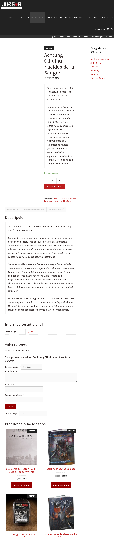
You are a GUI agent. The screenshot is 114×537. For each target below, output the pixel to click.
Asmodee (56, 198)
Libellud (94, 66)
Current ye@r (12, 413)
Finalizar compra (97, 37)
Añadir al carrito (54, 186)
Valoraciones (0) (56, 209)
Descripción (13, 209)
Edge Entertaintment (69, 198)
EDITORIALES (99, 29)
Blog (68, 37)
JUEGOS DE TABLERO (19, 17)
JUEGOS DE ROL (37, 17)
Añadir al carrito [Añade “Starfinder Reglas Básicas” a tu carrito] (61, 485)
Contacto (109, 37)
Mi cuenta (76, 37)
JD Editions (95, 63)
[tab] (13, 209)
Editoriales (48, 201)
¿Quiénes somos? (57, 37)
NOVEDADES (107, 17)
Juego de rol (31, 331)
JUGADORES (94, 17)
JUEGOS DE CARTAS (54, 17)
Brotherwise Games (99, 59)
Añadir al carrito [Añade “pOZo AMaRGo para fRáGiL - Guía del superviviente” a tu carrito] (21, 485)
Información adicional (33, 209)
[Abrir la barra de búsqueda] (112, 29)
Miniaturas (67, 201)
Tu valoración (12, 371)
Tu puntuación (13, 367)
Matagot (94, 74)
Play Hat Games (97, 78)
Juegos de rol (58, 201)
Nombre (9, 384)
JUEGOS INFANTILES (75, 17)
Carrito (85, 37)
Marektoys (95, 70)
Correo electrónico (14, 395)
